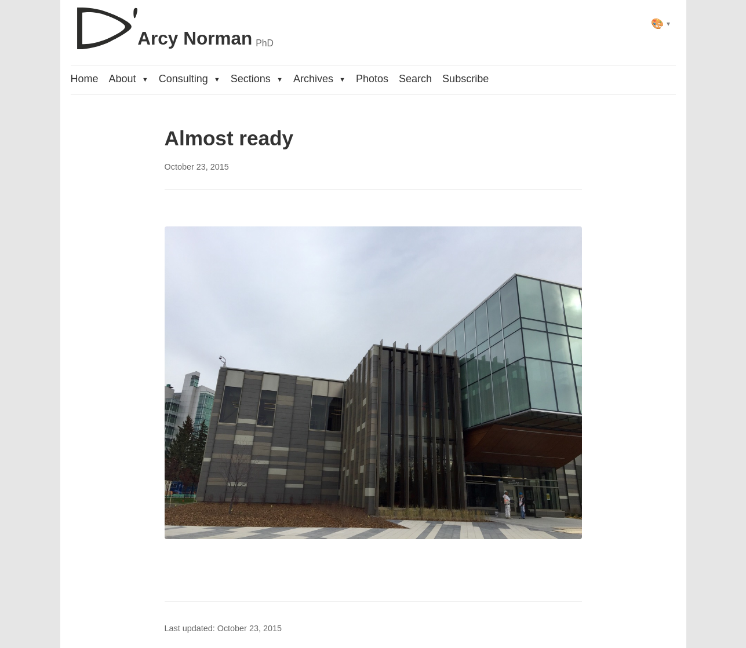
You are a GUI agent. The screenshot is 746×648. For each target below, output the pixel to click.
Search (415, 79)
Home (85, 79)
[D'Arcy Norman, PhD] (172, 24)
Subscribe (465, 79)
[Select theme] (660, 23)
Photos (372, 79)
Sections (257, 79)
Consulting (189, 79)
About (128, 79)
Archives (319, 79)
